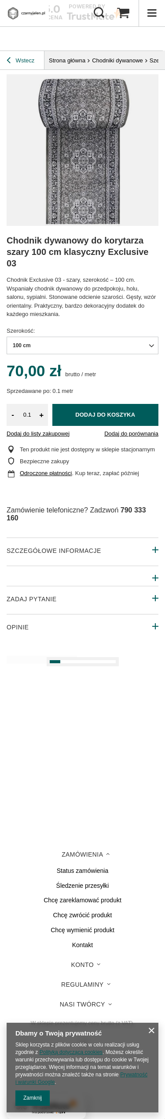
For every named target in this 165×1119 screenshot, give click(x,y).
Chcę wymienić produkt (82, 930)
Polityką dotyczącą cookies (71, 1052)
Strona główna (67, 60)
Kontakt (82, 944)
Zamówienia (82, 854)
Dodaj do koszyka (105, 414)
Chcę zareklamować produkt (82, 900)
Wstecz (20, 61)
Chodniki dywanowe (117, 60)
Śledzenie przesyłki (82, 885)
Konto (82, 964)
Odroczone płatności (46, 473)
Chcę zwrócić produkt (82, 915)
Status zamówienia (83, 870)
